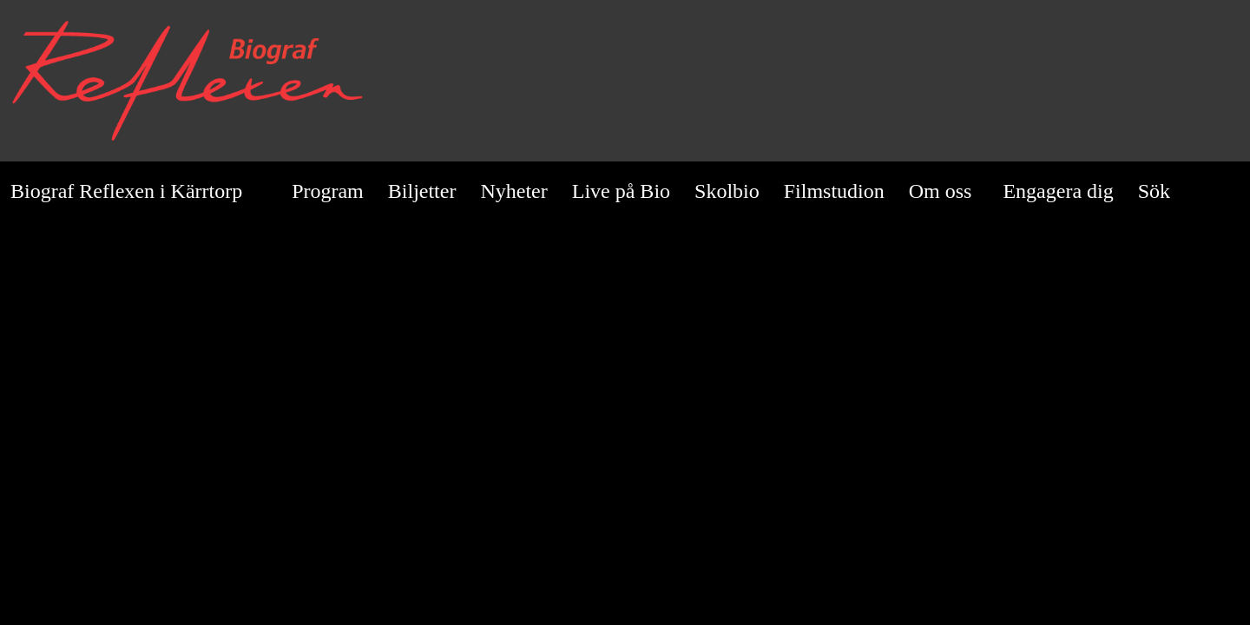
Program (328, 191)
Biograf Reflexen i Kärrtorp (126, 191)
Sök (1166, 191)
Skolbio (727, 191)
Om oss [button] (940, 191)
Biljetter (422, 191)
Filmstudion (834, 191)
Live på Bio (621, 191)
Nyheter (513, 191)
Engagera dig (1058, 191)
